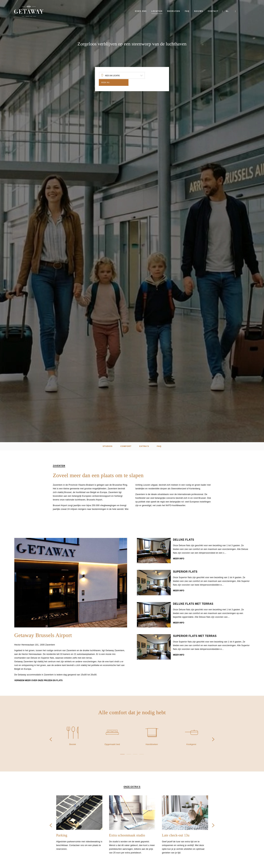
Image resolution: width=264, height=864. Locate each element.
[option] (70, 583)
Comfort (125, 446)
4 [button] (141, 754)
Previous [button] (51, 740)
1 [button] (122, 754)
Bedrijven (173, 11)
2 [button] (129, 754)
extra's (145, 446)
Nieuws (198, 11)
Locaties (156, 11)
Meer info (178, 560)
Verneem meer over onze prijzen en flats (38, 681)
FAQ (187, 11)
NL (227, 11)
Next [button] (213, 740)
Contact (213, 11)
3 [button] (135, 754)
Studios (105, 446)
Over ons (141, 11)
